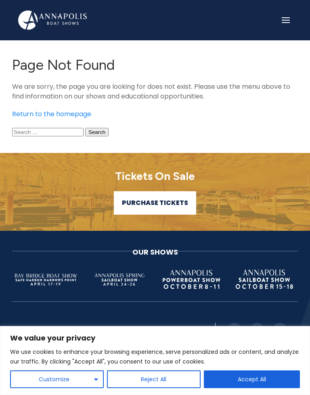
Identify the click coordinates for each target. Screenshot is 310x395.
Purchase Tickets (155, 202)
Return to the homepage (51, 114)
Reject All (153, 379)
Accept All (252, 379)
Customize (54, 379)
